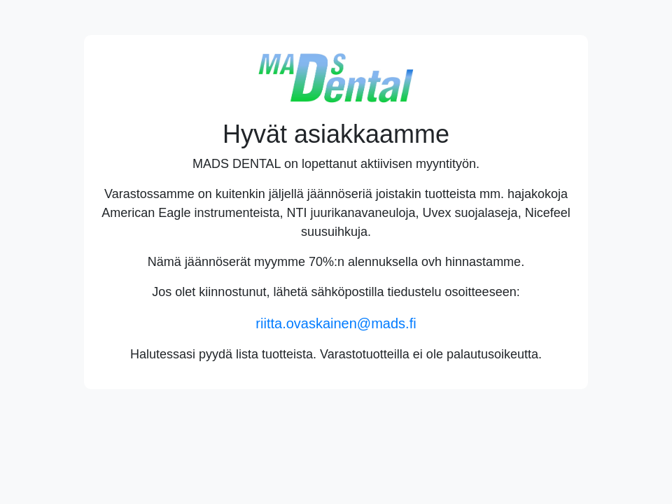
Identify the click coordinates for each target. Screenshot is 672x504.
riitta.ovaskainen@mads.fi (335, 323)
